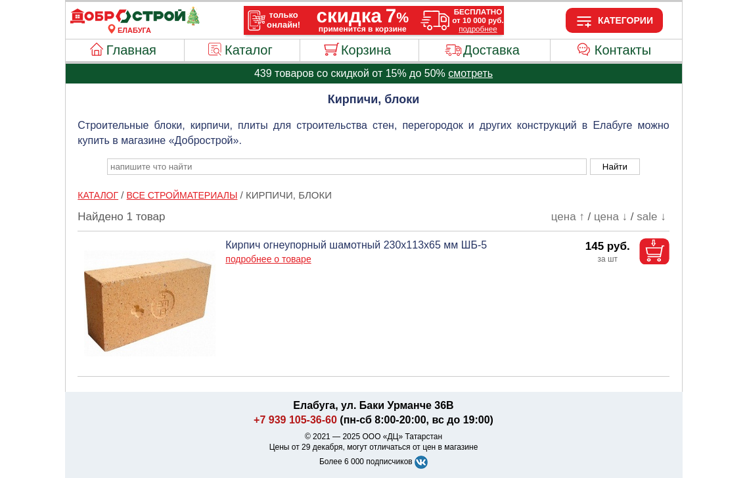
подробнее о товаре (268, 259)
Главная (131, 50)
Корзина (366, 50)
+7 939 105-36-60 (295, 419)
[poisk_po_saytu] (347, 166)
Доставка (491, 50)
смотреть (470, 73)
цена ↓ (610, 216)
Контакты (623, 50)
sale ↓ (651, 216)
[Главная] (134, 22)
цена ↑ (568, 216)
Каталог (249, 50)
